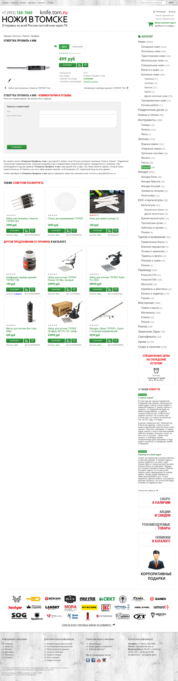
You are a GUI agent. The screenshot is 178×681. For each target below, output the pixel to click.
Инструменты (147, 120)
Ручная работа (150, 105)
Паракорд (144, 270)
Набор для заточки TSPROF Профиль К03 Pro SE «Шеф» (62, 330)
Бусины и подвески (152, 293)
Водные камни (149, 144)
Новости (14, 3)
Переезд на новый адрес (150, 455)
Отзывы (50, 3)
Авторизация (93, 644)
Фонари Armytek (150, 186)
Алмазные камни (151, 148)
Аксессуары (148, 195)
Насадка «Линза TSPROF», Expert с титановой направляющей (106, 330)
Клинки (145, 317)
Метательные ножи (152, 60)
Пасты (145, 162)
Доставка (31, 3)
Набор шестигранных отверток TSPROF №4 (27, 88)
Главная (5, 3)
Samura (148, 87)
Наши (149, 389)
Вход (172, 12)
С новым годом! (145, 398)
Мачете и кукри (150, 70)
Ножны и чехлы (148, 115)
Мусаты (145, 158)
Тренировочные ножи (153, 100)
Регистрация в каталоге (99, 646)
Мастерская (146, 302)
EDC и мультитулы (150, 200)
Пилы (144, 134)
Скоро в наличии (149, 346)
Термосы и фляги (151, 256)
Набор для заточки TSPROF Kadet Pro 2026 (107, 279)
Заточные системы (152, 153)
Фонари (143, 172)
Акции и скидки (52, 655)
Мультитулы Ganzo (154, 209)
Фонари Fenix (149, 177)
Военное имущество (153, 246)
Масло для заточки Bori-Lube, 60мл (21, 330)
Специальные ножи (152, 65)
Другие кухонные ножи (156, 96)
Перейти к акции (90, 81)
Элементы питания (152, 191)
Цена (64, 47)
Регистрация (159, 12)
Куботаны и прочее (152, 227)
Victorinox (149, 79)
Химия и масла (150, 308)
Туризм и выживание (152, 237)
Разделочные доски (151, 109)
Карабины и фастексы (154, 289)
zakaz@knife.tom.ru (106, 173)
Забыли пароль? (95, 649)
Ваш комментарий (14, 116)
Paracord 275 (148, 275)
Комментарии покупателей (58, 644)
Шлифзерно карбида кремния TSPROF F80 (107, 88)
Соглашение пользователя (58, 646)
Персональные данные (56, 649)
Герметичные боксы (153, 242)
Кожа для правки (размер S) (104, 218)
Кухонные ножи (150, 74)
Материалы (148, 312)
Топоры (145, 125)
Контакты (41, 3)
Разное (146, 167)
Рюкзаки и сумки (151, 260)
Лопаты (145, 129)
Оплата (23, 3)
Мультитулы (148, 205)
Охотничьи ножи (150, 51)
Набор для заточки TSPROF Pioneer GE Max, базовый (62, 279)
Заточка (143, 139)
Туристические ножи (153, 56)
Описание (77, 47)
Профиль (35, 36)
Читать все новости (148, 491)
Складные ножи (150, 46)
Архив (142, 341)
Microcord (146, 284)
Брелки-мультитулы (152, 218)
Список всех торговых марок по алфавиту (89, 625)
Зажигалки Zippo (149, 331)
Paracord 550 (148, 279)
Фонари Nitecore (150, 181)
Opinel (147, 91)
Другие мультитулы (154, 214)
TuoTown (148, 83)
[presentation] (93, 136)
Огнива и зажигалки (153, 251)
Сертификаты (147, 336)
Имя (8, 111)
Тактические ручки (152, 223)
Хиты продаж (51, 657)
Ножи (141, 41)
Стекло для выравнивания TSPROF (65, 218)
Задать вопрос (52, 660)
